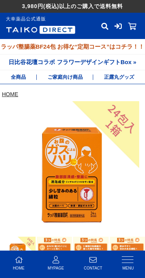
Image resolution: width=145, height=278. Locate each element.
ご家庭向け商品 (65, 77)
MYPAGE (55, 263)
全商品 (18, 77)
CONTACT (93, 263)
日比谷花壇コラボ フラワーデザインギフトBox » (72, 62)
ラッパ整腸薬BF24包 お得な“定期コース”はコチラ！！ (72, 46)
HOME (10, 94)
